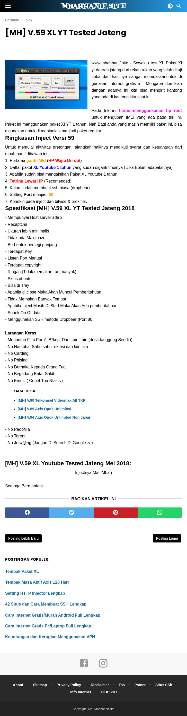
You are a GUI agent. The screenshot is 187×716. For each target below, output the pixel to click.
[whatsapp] (160, 512)
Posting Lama (167, 538)
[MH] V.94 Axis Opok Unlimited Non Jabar (54, 417)
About (18, 685)
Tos (122, 685)
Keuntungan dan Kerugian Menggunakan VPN (50, 637)
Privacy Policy (69, 685)
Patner (140, 685)
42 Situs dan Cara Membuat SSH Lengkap (46, 604)
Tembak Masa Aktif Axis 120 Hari (37, 582)
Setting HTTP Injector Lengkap (35, 593)
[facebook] (27, 512)
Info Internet (80, 692)
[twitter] (71, 512)
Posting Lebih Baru (23, 538)
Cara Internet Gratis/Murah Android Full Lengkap (52, 615)
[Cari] (179, 7)
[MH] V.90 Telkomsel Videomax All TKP (52, 400)
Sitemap (40, 685)
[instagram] (103, 666)
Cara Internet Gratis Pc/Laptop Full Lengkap (48, 626)
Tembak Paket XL (22, 571)
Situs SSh (163, 685)
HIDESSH (109, 692)
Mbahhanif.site (93, 6)
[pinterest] (116, 512)
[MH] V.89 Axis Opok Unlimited (44, 409)
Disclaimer (100, 685)
